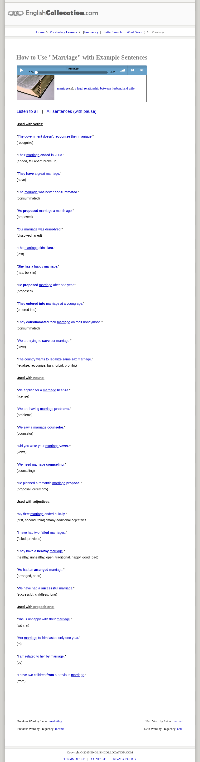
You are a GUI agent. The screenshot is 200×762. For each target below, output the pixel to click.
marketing (55, 721)
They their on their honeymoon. (60, 322)
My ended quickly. (42, 514)
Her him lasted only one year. (48, 638)
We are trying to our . (44, 341)
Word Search (135, 32)
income (59, 729)
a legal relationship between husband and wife (105, 88)
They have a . (41, 551)
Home (40, 32)
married (178, 721)
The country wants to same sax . (55, 359)
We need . (41, 464)
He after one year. (46, 285)
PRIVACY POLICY (124, 759)
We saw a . (41, 427)
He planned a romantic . (49, 483)
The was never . (48, 192)
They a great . (39, 173)
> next (141, 70)
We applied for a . (43, 390)
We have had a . (45, 588)
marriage (62, 88)
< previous (132, 70)
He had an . (40, 570)
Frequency (91, 32)
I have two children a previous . (51, 675)
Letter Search (112, 32)
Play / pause (21, 70)
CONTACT (98, 759)
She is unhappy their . (44, 619)
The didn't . (36, 248)
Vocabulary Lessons (63, 32)
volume (122, 70)
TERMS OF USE (74, 759)
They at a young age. (50, 303)
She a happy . (38, 266)
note (179, 729)
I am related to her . (41, 656)
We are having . (44, 409)
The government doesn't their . (55, 136)
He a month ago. (45, 211)
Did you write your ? (44, 446)
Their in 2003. (40, 155)
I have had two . (42, 532)
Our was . (40, 229)
